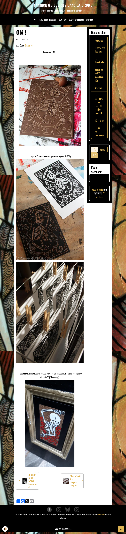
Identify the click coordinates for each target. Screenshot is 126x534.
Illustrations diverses (100, 50)
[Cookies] (5, 529)
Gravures (29, 46)
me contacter (101, 515)
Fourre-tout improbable (99, 137)
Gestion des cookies (63, 530)
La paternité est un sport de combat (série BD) (99, 106)
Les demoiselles (99, 61)
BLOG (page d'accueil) (47, 20)
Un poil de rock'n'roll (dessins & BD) (99, 76)
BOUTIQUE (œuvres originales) (71, 20)
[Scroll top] (121, 529)
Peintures (98, 41)
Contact (89, 20)
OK (94, 162)
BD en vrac (97, 124)
